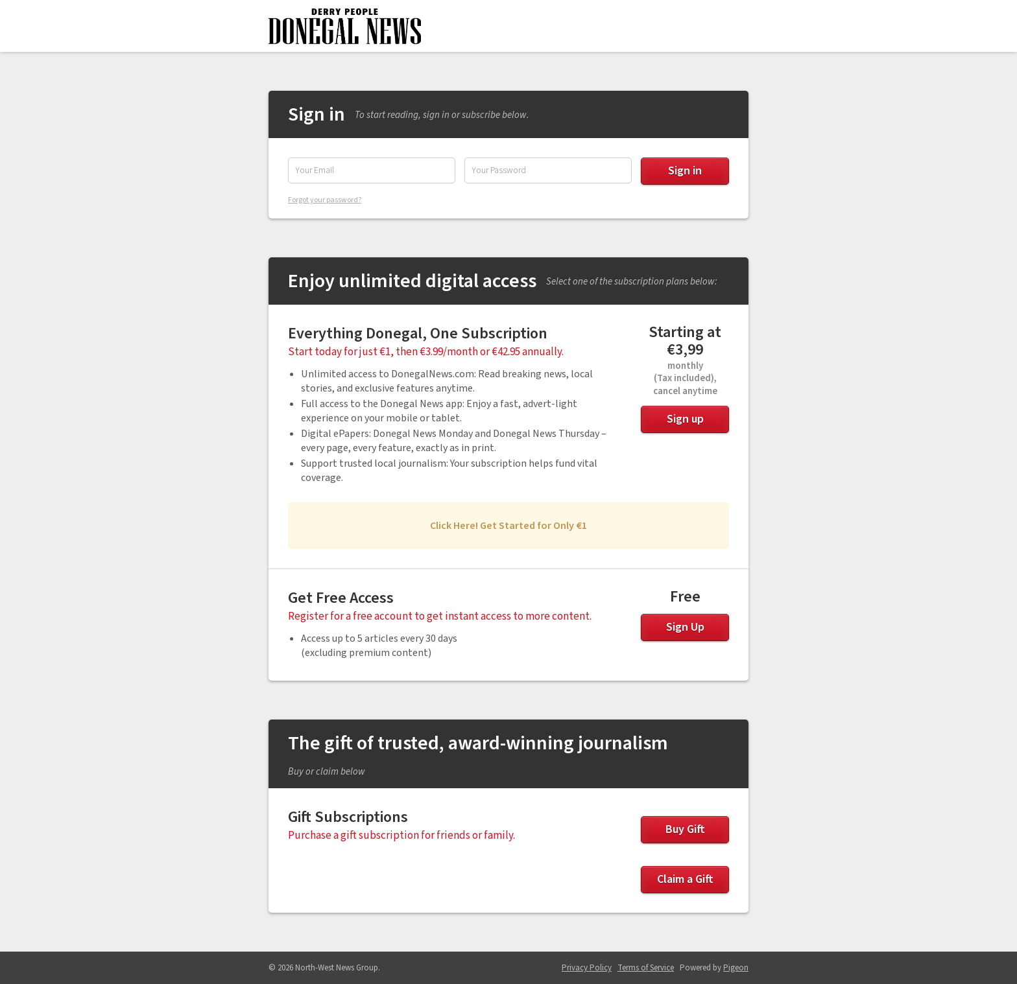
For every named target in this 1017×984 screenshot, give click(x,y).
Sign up (685, 419)
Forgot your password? (324, 199)
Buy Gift (685, 829)
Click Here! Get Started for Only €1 (508, 526)
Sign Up (685, 627)
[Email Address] (371, 170)
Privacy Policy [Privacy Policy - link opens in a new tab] (587, 968)
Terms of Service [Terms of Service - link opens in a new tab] (645, 968)
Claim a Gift (685, 879)
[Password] (548, 170)
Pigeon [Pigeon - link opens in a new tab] (735, 968)
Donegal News (345, 26)
